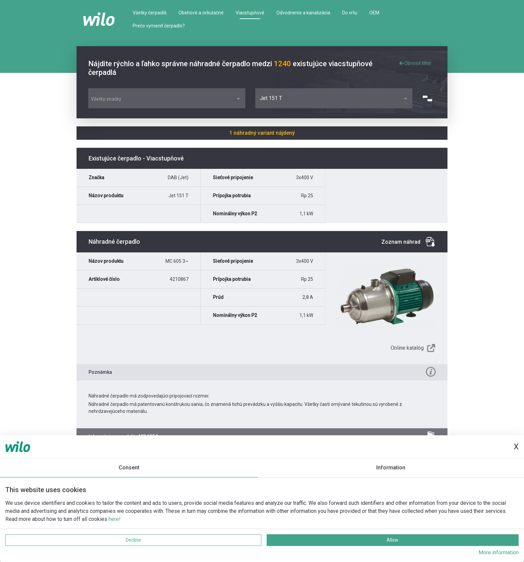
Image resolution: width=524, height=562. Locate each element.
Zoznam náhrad (400, 242)
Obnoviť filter (415, 63)
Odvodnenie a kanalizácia (303, 12)
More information (499, 552)
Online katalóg (407, 348)
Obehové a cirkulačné (201, 12)
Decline (133, 540)
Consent (129, 467)
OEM (374, 12)
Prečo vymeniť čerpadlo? (159, 25)
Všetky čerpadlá (149, 12)
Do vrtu (349, 12)
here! (115, 519)
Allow (392, 540)
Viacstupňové (250, 12)
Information (390, 467)
